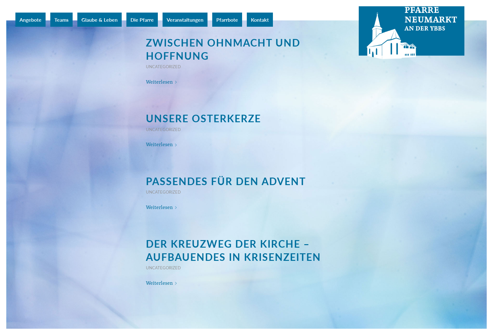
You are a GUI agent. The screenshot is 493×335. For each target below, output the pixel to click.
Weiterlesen (162, 82)
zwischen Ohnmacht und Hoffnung (223, 49)
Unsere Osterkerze (203, 118)
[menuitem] (30, 20)
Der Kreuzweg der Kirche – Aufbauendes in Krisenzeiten (233, 250)
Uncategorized (163, 66)
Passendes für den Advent (226, 181)
